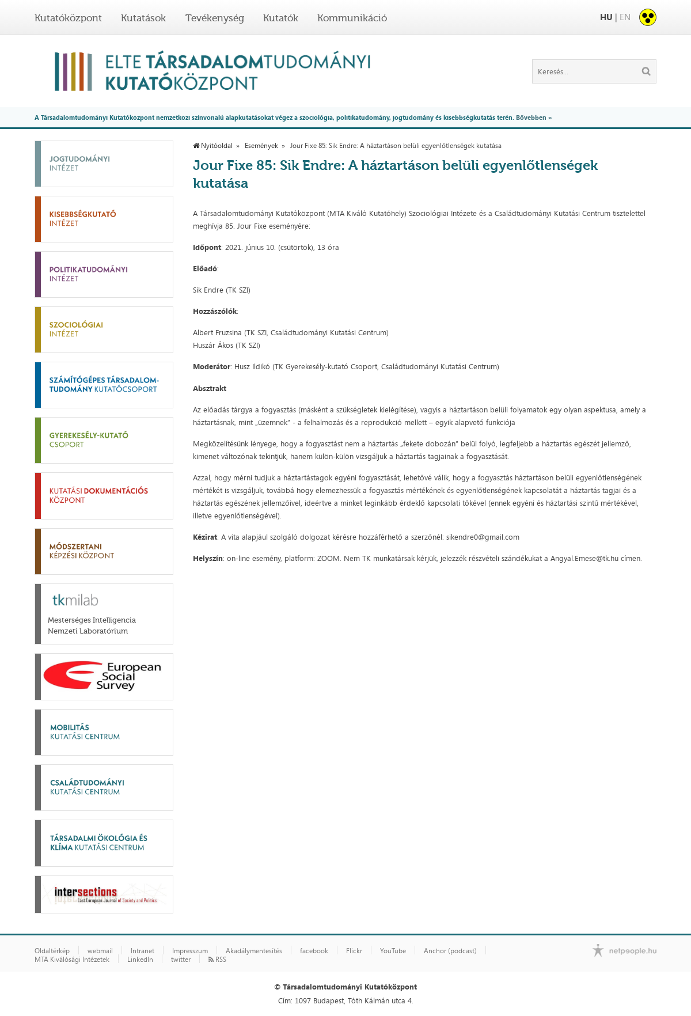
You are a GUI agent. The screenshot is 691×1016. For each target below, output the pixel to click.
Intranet (142, 951)
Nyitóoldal (213, 145)
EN (625, 17)
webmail (100, 951)
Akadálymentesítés (254, 951)
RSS (217, 959)
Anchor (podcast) (450, 951)
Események (261, 145)
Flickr (354, 951)
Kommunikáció (352, 18)
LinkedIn (140, 959)
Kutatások (143, 18)
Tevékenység (214, 18)
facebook (314, 951)
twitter (181, 959)
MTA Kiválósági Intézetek (72, 959)
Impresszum (190, 951)
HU (606, 17)
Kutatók (280, 18)
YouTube (393, 951)
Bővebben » (534, 117)
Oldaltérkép (52, 951)
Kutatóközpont (68, 18)
